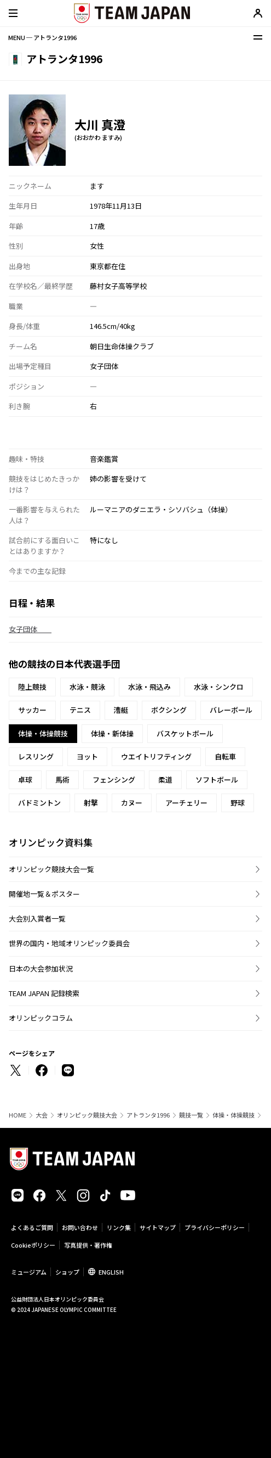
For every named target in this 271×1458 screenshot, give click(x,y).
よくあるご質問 (32, 1227)
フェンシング (114, 779)
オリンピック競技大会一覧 (51, 869)
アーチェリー (186, 802)
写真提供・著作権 (88, 1245)
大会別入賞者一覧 (37, 918)
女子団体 (30, 629)
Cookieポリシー (33, 1245)
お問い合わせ (80, 1227)
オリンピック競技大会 (87, 1115)
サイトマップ (158, 1227)
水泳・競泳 (87, 686)
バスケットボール (185, 733)
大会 (42, 1115)
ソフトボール (216, 779)
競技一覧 (191, 1115)
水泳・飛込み (149, 686)
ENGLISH (111, 1271)
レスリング (36, 756)
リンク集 (119, 1227)
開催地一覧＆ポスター (44, 894)
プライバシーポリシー (214, 1227)
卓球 (25, 779)
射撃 (91, 802)
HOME (17, 1115)
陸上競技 (32, 686)
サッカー (32, 710)
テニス (80, 710)
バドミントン (39, 802)
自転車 (225, 756)
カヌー (131, 802)
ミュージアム (29, 1271)
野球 (237, 802)
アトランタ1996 (148, 1115)
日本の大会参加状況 (41, 968)
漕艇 (121, 710)
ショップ (67, 1271)
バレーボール (231, 710)
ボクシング (169, 710)
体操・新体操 (112, 733)
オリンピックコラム (41, 1018)
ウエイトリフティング (156, 756)
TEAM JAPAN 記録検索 (44, 993)
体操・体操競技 (233, 1115)
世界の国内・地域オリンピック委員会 (69, 943)
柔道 (165, 779)
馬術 (62, 779)
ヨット (87, 756)
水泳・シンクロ (219, 686)
